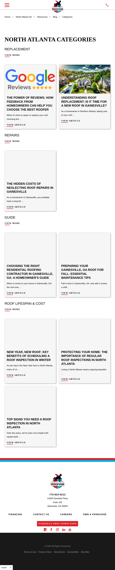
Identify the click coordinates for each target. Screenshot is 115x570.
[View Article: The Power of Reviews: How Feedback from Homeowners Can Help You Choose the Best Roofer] (30, 97)
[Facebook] (51, 529)
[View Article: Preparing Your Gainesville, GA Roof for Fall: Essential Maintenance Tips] (84, 265)
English (4, 567)
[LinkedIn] (63, 529)
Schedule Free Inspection (57, 523)
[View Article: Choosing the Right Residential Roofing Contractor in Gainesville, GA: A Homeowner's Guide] (30, 265)
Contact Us (41, 514)
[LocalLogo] (57, 6)
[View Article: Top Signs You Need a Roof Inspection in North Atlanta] (30, 416)
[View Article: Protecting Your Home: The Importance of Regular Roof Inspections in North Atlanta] (84, 351)
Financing (15, 514)
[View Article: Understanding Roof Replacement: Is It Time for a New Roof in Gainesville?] (84, 97)
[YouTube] (69, 529)
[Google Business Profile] (45, 529)
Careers (66, 514)
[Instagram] (57, 529)
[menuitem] (30, 552)
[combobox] (6, 567)
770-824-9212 (57, 494)
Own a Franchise (95, 514)
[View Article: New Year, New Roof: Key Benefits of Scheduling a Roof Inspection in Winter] (30, 351)
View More (12, 55)
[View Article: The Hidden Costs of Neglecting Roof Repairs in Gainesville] (30, 181)
